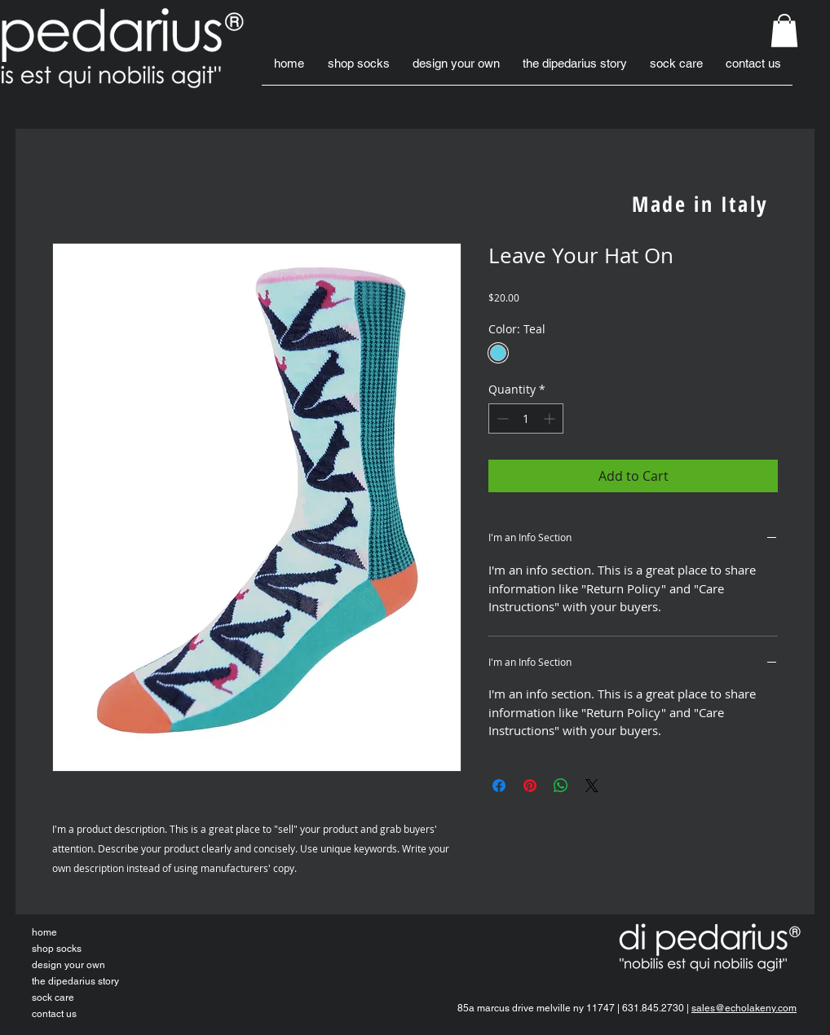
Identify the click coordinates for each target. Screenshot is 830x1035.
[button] (784, 30)
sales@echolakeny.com (744, 1008)
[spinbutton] (526, 418)
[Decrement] (501, 418)
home (44, 932)
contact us (54, 1014)
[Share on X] (592, 785)
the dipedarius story (75, 981)
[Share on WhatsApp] (561, 785)
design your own (68, 965)
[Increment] (551, 418)
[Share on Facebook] (499, 785)
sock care (53, 997)
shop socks (57, 948)
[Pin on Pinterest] (530, 785)
